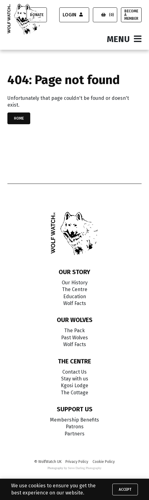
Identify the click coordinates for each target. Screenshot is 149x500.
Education (74, 296)
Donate (36, 15)
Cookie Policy (104, 462)
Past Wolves (74, 338)
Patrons (75, 427)
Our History (75, 283)
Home (19, 118)
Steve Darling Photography (84, 468)
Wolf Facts (74, 303)
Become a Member (131, 15)
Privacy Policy (76, 462)
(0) (107, 15)
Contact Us (74, 372)
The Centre (74, 289)
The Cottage (74, 393)
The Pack (74, 330)
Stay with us (74, 379)
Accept (125, 489)
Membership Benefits (74, 420)
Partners (74, 434)
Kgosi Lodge (74, 385)
